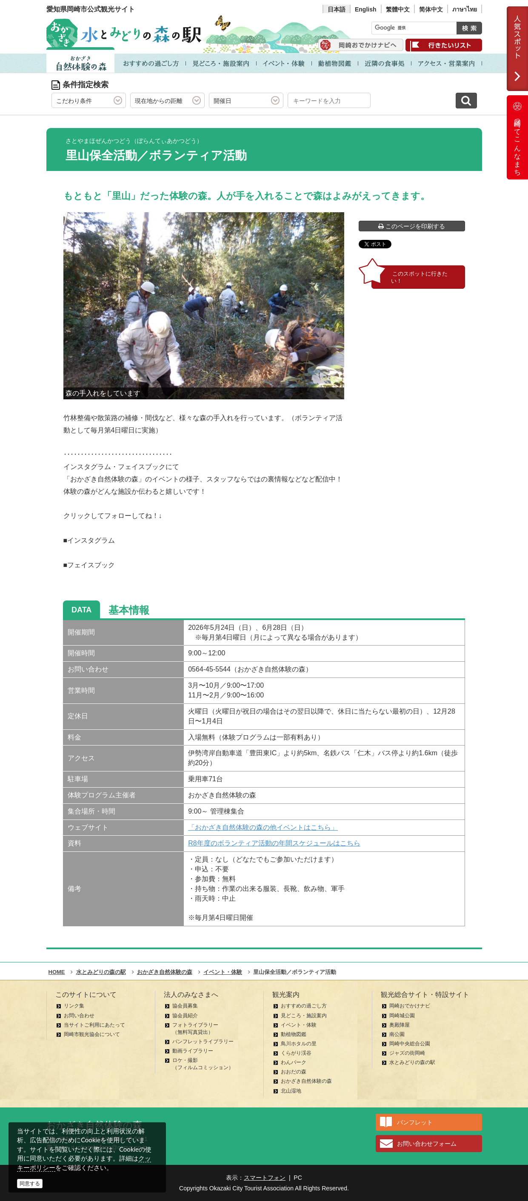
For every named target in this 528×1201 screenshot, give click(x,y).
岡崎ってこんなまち (517, 137)
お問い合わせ (79, 1016)
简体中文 (431, 9)
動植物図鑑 (293, 1034)
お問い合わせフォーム (427, 1143)
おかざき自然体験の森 (306, 1081)
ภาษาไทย (464, 9)
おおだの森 (293, 1072)
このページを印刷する (411, 226)
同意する (30, 1184)
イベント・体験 (299, 1025)
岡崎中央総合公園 (409, 1044)
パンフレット (415, 1122)
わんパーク (293, 1062)
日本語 (336, 9)
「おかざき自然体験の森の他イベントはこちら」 (263, 827)
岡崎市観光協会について (92, 1034)
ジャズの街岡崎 (407, 1053)
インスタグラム (91, 540)
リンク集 (74, 1006)
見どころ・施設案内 (304, 1016)
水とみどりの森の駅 (412, 1062)
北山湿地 (291, 1091)
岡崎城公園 (402, 1016)
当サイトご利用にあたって (94, 1025)
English (366, 9)
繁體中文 (398, 9)
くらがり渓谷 (296, 1053)
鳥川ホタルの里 (299, 1044)
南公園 (397, 1034)
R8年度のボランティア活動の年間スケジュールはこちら (274, 843)
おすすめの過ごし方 (304, 1006)
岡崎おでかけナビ (409, 1006)
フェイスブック (91, 565)
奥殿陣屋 (399, 1025)
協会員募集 (185, 1006)
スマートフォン (264, 1177)
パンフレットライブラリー (203, 1041)
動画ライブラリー (192, 1051)
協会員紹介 (185, 1016)
